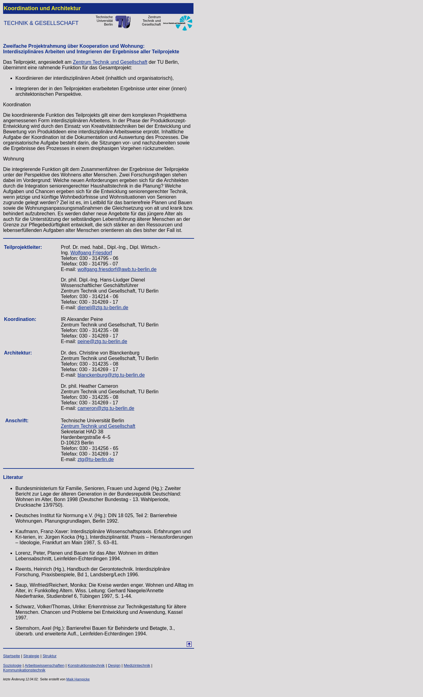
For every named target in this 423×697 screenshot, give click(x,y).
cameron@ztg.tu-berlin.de (106, 408)
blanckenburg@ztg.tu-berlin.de (111, 375)
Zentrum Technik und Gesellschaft (110, 62)
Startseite (11, 656)
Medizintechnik (137, 665)
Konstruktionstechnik (86, 665)
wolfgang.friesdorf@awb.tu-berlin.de (117, 269)
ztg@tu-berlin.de (96, 459)
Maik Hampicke (78, 679)
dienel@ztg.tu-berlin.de (103, 307)
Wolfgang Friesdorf (91, 252)
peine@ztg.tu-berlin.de (102, 341)
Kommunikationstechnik (24, 670)
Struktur (50, 656)
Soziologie (12, 665)
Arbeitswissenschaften (44, 665)
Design (114, 665)
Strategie (31, 656)
